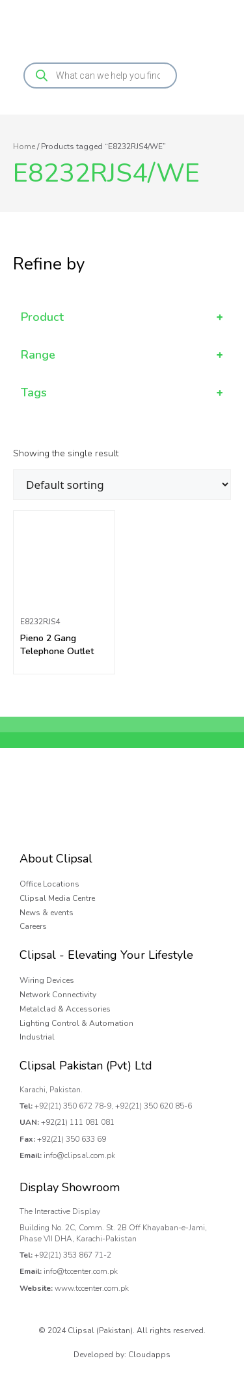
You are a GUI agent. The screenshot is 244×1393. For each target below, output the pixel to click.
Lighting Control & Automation (76, 1023)
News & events (47, 912)
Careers (33, 926)
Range (122, 355)
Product (122, 317)
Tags (122, 393)
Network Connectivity (58, 994)
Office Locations (49, 884)
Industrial (37, 1037)
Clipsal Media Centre (57, 898)
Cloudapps (149, 1354)
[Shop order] (122, 484)
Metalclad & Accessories (65, 1009)
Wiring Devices (47, 980)
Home (24, 146)
